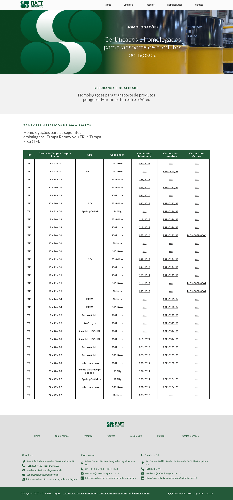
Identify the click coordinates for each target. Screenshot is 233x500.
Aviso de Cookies (139, 493)
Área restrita (136, 436)
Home (108, 5)
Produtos (150, 5)
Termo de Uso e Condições (79, 493)
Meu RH (161, 436)
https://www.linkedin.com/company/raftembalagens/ (51, 479)
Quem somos (62, 436)
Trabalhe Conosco (189, 436)
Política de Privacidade (113, 493)
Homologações (174, 5)
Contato (199, 5)
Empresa (128, 5)
